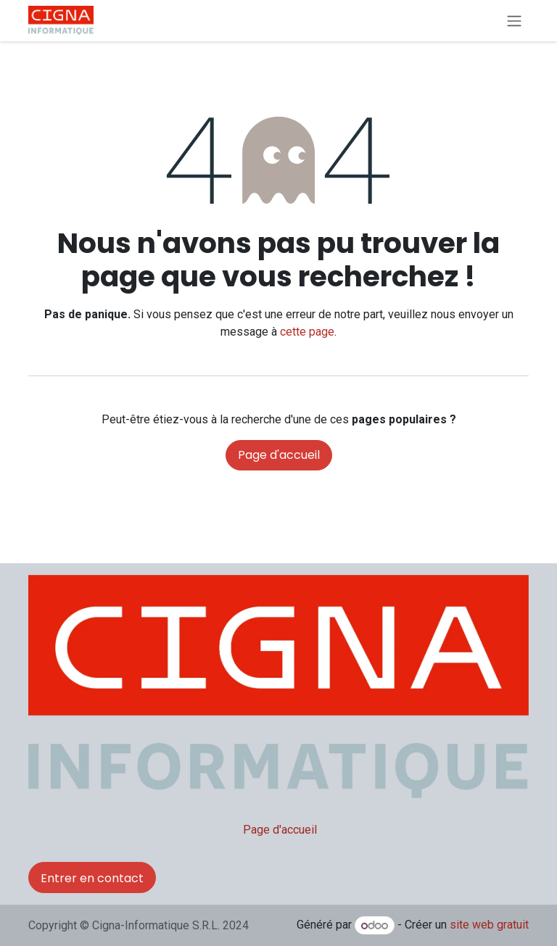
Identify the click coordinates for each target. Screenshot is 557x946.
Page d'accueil (279, 455)
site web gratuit (489, 925)
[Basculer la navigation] (514, 21)
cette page (307, 332)
